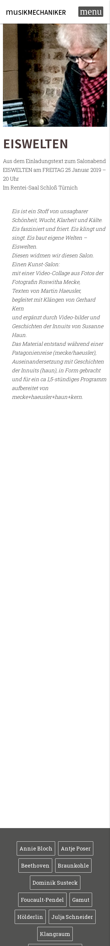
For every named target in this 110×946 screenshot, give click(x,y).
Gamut (80, 899)
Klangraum (55, 933)
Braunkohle (73, 865)
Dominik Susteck (55, 882)
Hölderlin (30, 916)
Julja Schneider (72, 916)
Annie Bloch (36, 848)
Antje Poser (76, 848)
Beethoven (35, 865)
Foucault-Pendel (42, 899)
